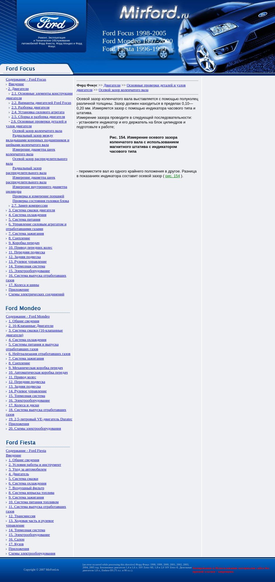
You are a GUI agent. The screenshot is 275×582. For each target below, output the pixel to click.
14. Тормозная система (27, 266)
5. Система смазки (23, 478)
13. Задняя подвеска (25, 386)
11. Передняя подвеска (27, 252)
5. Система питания (24, 219)
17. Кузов (16, 544)
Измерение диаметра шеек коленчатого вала (30, 151)
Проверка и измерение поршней (38, 196)
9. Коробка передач (24, 243)
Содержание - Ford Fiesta (26, 450)
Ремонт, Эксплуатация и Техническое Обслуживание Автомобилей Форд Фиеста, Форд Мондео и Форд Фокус (51, 42)
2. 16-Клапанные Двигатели (31, 325)
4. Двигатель (19, 474)
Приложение (19, 289)
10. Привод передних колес (31, 247)
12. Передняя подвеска (27, 381)
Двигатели (112, 85)
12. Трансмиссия (22, 516)
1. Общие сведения (24, 321)
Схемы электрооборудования (32, 553)
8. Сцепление (19, 238)
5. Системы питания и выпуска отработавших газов (32, 346)
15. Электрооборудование (29, 271)
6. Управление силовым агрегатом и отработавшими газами (36, 226)
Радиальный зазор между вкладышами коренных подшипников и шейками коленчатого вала (37, 140)
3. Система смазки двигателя (32, 210)
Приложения (19, 423)
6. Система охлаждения (27, 483)
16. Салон (17, 539)
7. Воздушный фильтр (26, 488)
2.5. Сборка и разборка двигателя (38, 116)
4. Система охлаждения (27, 214)
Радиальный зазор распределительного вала (26, 170)
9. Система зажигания (26, 497)
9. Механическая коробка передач (36, 367)
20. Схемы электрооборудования (35, 428)
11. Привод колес (22, 377)
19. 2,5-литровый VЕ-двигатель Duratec (40, 419)
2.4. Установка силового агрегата (37, 112)
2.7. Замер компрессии (29, 205)
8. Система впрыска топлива (31, 492)
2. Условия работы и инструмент (35, 464)
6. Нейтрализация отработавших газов (39, 353)
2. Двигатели (18, 88)
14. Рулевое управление (28, 391)
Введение (16, 84)
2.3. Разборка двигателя (30, 107)
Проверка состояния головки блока (41, 200)
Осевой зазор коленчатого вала (37, 130)
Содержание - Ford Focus (26, 79)
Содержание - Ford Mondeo (28, 316)
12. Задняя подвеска (25, 257)
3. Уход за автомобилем (27, 469)
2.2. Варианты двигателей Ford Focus (41, 102)
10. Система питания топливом (34, 502)
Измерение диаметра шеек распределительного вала (30, 179)
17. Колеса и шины (24, 285)
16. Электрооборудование (29, 400)
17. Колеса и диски (24, 405)
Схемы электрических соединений (37, 294)
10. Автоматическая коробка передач (38, 372)
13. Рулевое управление (28, 261)
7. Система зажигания (26, 233)
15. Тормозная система (27, 395)
